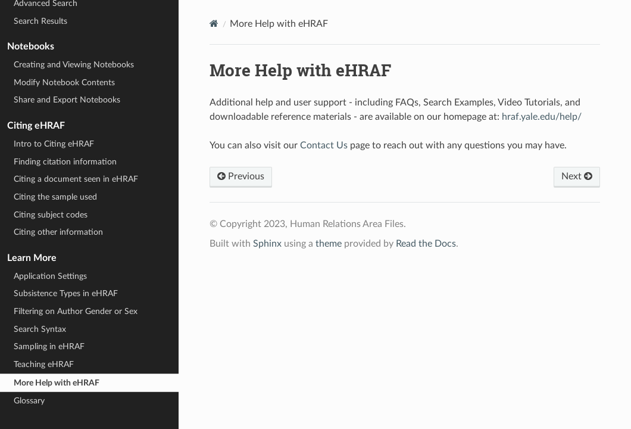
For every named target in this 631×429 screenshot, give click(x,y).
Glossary (29, 400)
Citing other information (58, 232)
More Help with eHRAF (56, 382)
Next (576, 176)
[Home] (214, 23)
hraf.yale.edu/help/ (542, 117)
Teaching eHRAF (44, 364)
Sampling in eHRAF (49, 346)
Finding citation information (65, 161)
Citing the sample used (55, 196)
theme (329, 243)
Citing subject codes (51, 214)
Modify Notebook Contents (64, 82)
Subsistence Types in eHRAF (66, 293)
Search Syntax (40, 329)
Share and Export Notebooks (67, 99)
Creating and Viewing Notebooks (74, 64)
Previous (240, 176)
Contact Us (324, 145)
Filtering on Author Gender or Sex (76, 311)
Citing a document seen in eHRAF (76, 179)
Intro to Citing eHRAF (54, 143)
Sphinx (267, 243)
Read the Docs (426, 243)
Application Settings (50, 276)
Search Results (40, 21)
